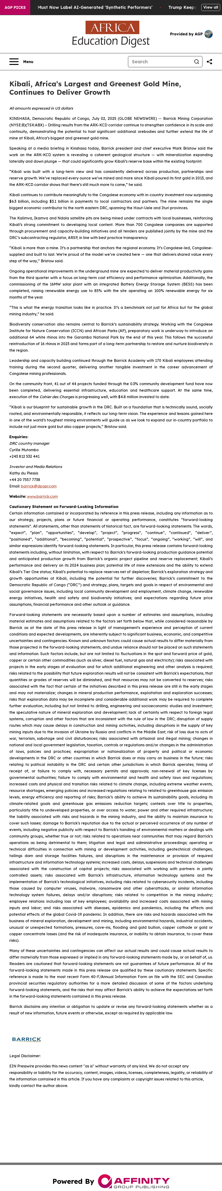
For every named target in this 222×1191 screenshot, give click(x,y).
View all (210, 7)
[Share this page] (209, 61)
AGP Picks (15, 7)
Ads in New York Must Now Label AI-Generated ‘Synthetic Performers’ (82, 7)
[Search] (159, 61)
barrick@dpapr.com (39, 486)
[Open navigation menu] (21, 61)
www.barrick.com (42, 496)
